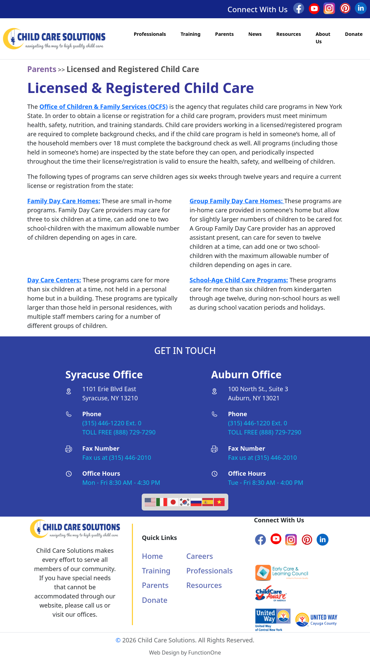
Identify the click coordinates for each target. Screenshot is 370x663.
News (255, 34)
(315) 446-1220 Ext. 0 (111, 423)
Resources (288, 34)
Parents (224, 34)
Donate (354, 34)
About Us (323, 38)
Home (152, 556)
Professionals (150, 34)
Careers (199, 556)
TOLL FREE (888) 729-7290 (119, 432)
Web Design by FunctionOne (185, 652)
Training (191, 34)
